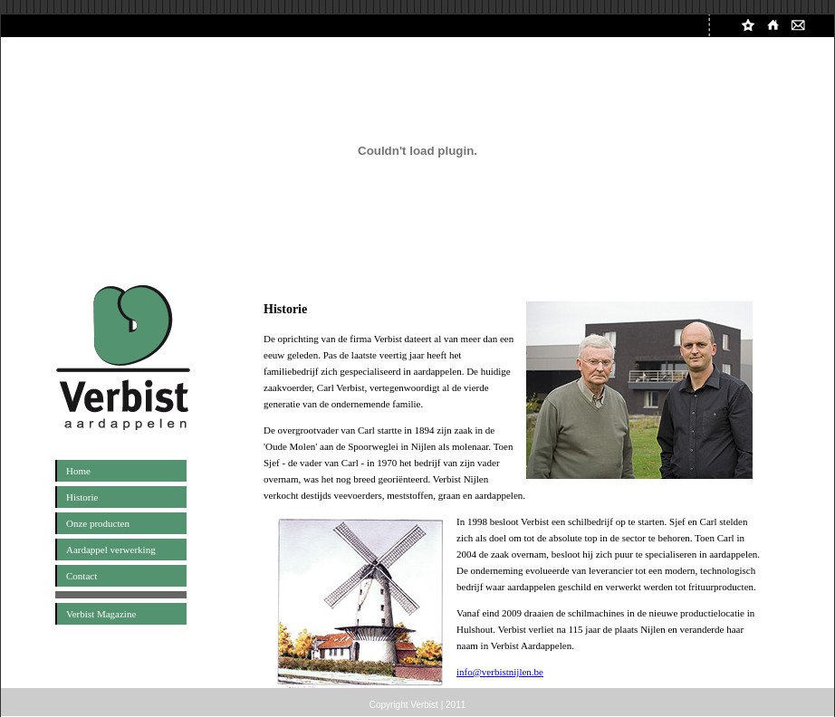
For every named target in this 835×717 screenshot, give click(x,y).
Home (78, 470)
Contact (81, 575)
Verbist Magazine (101, 613)
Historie (82, 497)
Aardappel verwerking (111, 549)
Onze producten (98, 523)
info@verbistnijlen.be (499, 671)
